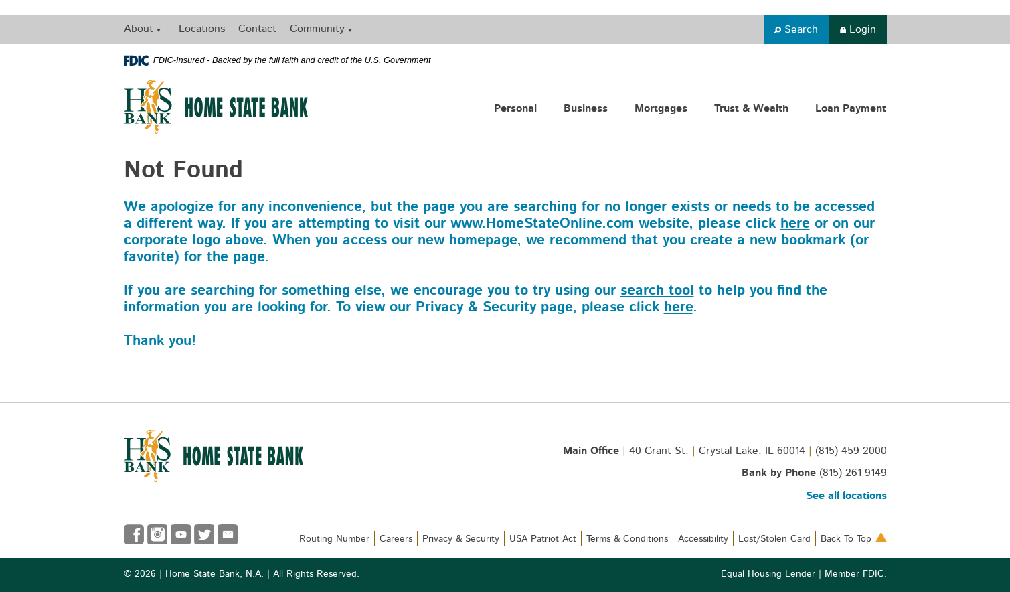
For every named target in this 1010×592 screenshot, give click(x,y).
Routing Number (334, 539)
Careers (396, 539)
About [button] (138, 28)
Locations (202, 28)
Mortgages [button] (661, 108)
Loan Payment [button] (850, 108)
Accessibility (703, 539)
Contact (257, 28)
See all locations (846, 495)
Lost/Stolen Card (774, 539)
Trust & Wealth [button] (751, 108)
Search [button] (796, 29)
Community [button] (317, 28)
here (795, 223)
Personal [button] (515, 108)
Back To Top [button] (854, 539)
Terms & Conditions (627, 539)
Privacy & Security (460, 539)
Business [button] (586, 108)
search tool (657, 290)
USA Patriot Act (542, 539)
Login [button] (858, 29)
